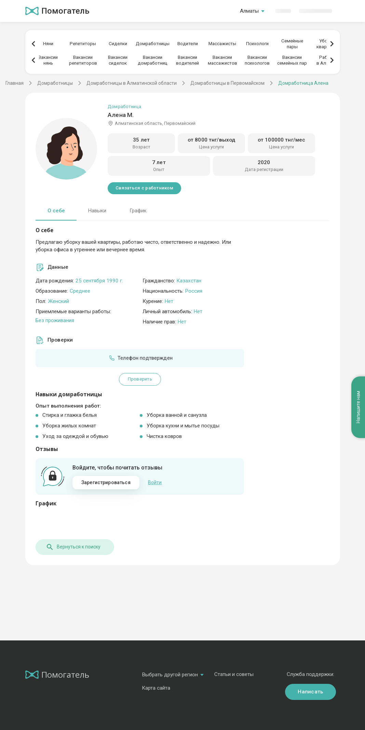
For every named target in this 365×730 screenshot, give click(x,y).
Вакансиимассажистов (222, 60)
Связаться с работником (144, 187)
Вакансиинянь (48, 60)
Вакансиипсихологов (257, 60)
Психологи (257, 43)
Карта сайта (156, 688)
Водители (187, 43)
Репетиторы (83, 43)
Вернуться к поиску (73, 547)
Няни (48, 43)
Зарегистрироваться (106, 482)
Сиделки (118, 43)
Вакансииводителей (187, 60)
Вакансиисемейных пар (292, 60)
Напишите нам (358, 407)
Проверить (140, 379)
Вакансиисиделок (117, 60)
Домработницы (153, 43)
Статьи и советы (234, 674)
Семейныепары (292, 43)
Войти (155, 482)
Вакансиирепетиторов (83, 60)
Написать (310, 692)
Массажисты (222, 43)
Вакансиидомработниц (152, 60)
